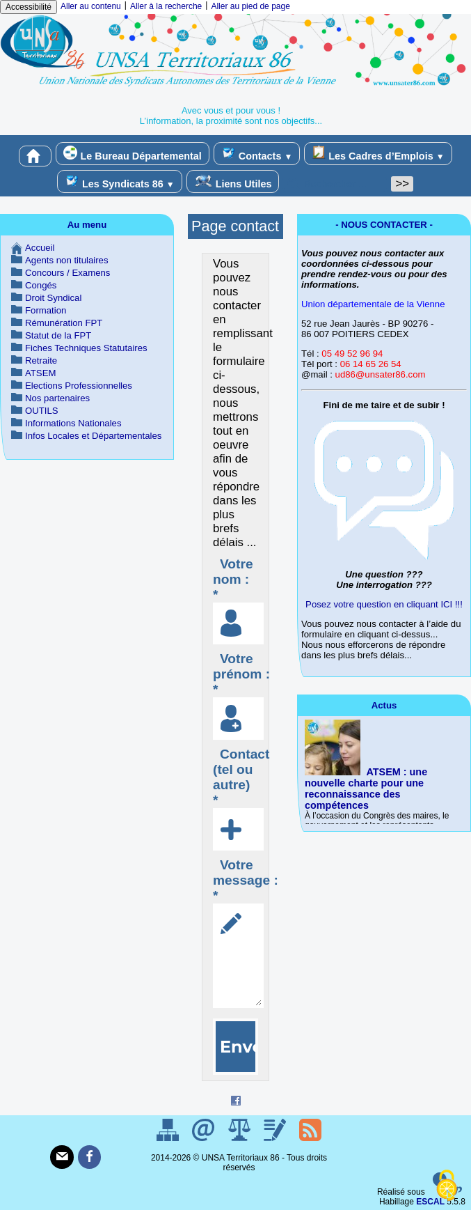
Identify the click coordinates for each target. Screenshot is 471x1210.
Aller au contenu (91, 6)
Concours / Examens (67, 272)
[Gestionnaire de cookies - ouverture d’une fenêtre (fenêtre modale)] (446, 1186)
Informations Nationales (73, 423)
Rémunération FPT (63, 323)
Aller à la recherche (166, 6)
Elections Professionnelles (78, 385)
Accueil (40, 247)
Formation (45, 310)
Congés (40, 285)
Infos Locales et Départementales (93, 436)
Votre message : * (245, 880)
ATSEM (40, 373)
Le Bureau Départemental (132, 154)
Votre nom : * (233, 579)
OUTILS (41, 410)
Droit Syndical (53, 298)
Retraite (41, 360)
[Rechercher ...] (334, 184)
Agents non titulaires (67, 260)
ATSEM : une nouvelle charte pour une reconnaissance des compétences (366, 788)
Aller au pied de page (250, 6)
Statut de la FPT (58, 335)
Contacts (256, 154)
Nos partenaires (57, 398)
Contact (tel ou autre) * (241, 777)
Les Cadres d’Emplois (378, 154)
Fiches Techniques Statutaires (86, 348)
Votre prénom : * (241, 674)
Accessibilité (28, 7)
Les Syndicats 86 (120, 181)
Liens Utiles (233, 181)
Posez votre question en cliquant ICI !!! (384, 604)
